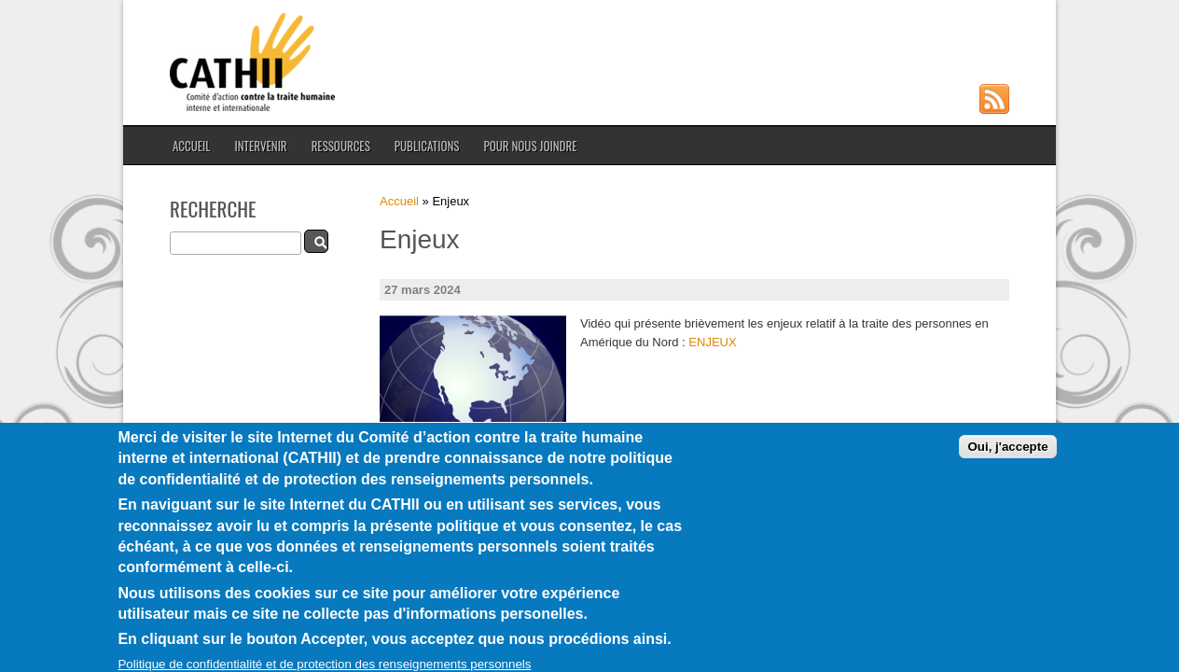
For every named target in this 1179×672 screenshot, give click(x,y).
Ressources (341, 145)
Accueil (191, 145)
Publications (427, 145)
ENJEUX (712, 342)
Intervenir (260, 145)
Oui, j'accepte (1007, 461)
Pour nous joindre (529, 145)
